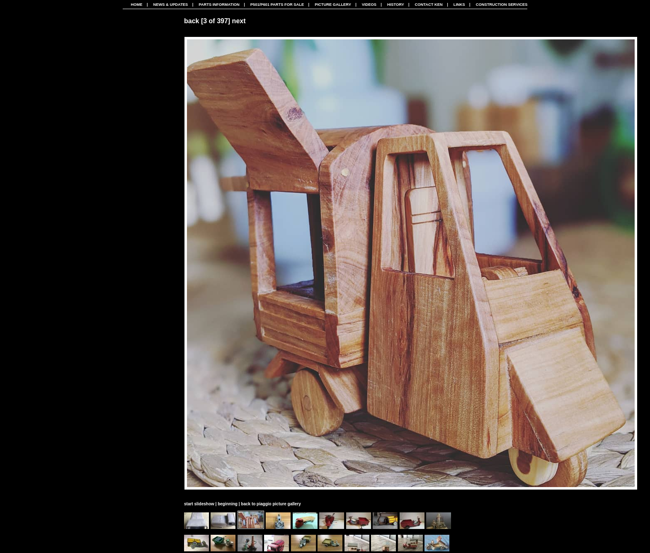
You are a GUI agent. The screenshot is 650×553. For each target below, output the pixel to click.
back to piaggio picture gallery (271, 504)
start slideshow (199, 504)
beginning (228, 504)
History (395, 4)
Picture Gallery (333, 4)
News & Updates (170, 4)
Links (459, 4)
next (239, 20)
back (191, 20)
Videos (369, 4)
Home (137, 4)
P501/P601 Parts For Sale (277, 4)
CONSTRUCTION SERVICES (502, 4)
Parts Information (219, 4)
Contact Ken (429, 4)
